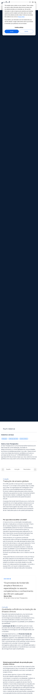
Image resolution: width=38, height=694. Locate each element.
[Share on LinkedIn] (23, 673)
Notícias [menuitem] (19, 618)
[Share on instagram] (19, 673)
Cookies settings (19, 27)
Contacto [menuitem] (19, 652)
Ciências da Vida (13, 63)
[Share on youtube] (27, 673)
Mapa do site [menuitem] (19, 665)
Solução (16, 93)
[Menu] (35, 2)
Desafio (8, 93)
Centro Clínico (23, 63)
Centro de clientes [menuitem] (19, 649)
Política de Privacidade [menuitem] (19, 662)
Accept (11, 31)
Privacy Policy (21, 16)
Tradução (4, 63)
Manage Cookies (19, 677)
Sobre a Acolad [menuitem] (19, 615)
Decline (26, 31)
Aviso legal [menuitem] (19, 659)
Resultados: (26, 93)
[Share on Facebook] (10, 673)
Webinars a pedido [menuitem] (19, 633)
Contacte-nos (19, 593)
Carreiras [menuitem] (19, 624)
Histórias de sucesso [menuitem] (19, 639)
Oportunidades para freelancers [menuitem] (19, 627)
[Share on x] (15, 673)
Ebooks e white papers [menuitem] (19, 636)
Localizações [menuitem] (19, 621)
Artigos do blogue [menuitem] (19, 642)
